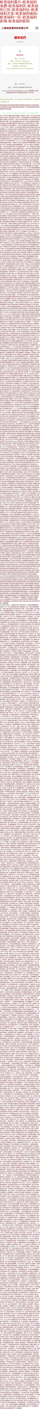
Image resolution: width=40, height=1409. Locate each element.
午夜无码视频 (4, 971)
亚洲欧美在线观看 (18, 233)
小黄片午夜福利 (24, 703)
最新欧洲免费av (29, 1308)
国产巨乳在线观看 (11, 194)
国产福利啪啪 (32, 244)
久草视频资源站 (20, 200)
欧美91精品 (7, 776)
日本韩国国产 (4, 1371)
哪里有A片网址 (16, 412)
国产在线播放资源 (25, 886)
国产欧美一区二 (23, 666)
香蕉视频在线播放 (30, 803)
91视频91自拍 (4, 1050)
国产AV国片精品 (18, 978)
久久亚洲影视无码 (18, 1117)
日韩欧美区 (6, 1338)
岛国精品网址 (12, 768)
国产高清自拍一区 (8, 445)
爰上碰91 (14, 530)
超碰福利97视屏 (11, 497)
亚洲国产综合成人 (29, 1327)
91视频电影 (14, 173)
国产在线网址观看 (14, 368)
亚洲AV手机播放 (20, 1381)
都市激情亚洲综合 (31, 645)
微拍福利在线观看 (14, 115)
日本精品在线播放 (17, 472)
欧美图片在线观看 (5, 730)
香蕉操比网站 (34, 1109)
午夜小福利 (30, 1302)
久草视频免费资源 (8, 610)
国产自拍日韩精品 (5, 1146)
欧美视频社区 (4, 909)
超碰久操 (32, 1313)
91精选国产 (14, 335)
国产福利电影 (18, 293)
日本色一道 (30, 1261)
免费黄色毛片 (24, 150)
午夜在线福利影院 (17, 1077)
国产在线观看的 (27, 539)
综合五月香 (29, 200)
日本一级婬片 (10, 127)
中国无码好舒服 (30, 1117)
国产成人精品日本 (9, 420)
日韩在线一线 (11, 1252)
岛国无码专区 (29, 872)
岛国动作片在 (19, 358)
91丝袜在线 (5, 452)
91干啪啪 (29, 543)
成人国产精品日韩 (7, 741)
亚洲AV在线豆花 (28, 485)
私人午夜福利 (25, 759)
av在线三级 (34, 647)
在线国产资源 (10, 664)
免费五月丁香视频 (32, 375)
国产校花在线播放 (10, 1261)
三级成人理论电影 (10, 843)
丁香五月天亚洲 (20, 474)
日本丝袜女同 (29, 865)
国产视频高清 (15, 198)
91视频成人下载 (29, 352)
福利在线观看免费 (29, 1290)
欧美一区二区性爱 (32, 1096)
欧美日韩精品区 (16, 659)
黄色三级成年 (31, 335)
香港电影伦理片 (30, 291)
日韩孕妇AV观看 (10, 1138)
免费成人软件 (6, 341)
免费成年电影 (35, 724)
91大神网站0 (20, 612)
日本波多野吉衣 (9, 356)
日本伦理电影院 (27, 847)
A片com (6, 506)
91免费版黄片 (26, 855)
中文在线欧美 (32, 1231)
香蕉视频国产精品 (32, 412)
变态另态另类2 (30, 449)
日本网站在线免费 (8, 225)
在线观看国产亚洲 (8, 1254)
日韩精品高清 (33, 354)
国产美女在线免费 (28, 443)
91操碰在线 (15, 135)
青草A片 (7, 1181)
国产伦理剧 (30, 414)
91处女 (12, 273)
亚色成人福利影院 (24, 755)
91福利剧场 (25, 235)
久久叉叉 (31, 397)
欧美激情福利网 (5, 535)
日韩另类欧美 (29, 888)
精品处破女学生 (29, 1173)
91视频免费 (7, 1385)
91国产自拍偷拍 (15, 137)
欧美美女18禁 (29, 1129)
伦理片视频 (30, 998)
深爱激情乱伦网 (21, 1396)
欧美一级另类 (11, 1377)
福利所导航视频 (15, 381)
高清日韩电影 (29, 495)
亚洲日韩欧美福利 (30, 1312)
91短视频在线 (18, 539)
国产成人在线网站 (9, 200)
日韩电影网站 (13, 635)
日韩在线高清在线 (30, 843)
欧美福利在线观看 (13, 803)
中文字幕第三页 (24, 239)
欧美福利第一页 (30, 1073)
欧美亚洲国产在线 (20, 936)
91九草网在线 (35, 639)
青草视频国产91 (30, 1001)
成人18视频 (26, 476)
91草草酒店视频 (15, 167)
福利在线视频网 (21, 770)
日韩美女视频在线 (5, 1400)
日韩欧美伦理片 (21, 859)
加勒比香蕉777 (5, 641)
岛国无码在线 (23, 635)
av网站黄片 (3, 813)
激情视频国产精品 (30, 185)
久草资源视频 (12, 1200)
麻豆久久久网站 (9, 1105)
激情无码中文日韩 (26, 869)
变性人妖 (23, 123)
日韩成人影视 (24, 191)
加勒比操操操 (12, 1275)
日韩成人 (15, 926)
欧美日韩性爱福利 (7, 397)
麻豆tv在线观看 (21, 252)
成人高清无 (11, 1190)
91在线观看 (25, 541)
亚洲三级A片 (6, 716)
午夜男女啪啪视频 (26, 1042)
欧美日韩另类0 (21, 223)
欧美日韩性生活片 (21, 414)
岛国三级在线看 (7, 608)
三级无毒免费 (31, 451)
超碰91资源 (35, 312)
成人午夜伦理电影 (23, 1350)
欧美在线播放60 (5, 620)
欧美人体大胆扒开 (6, 849)
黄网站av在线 (34, 541)
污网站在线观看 (27, 1019)
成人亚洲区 (3, 283)
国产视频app (12, 946)
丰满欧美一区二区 (29, 766)
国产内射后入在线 (23, 479)
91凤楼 (30, 842)
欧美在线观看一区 (30, 1394)
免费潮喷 (17, 225)
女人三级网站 (31, 1396)
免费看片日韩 (30, 535)
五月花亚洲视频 (20, 1005)
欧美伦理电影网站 (23, 214)
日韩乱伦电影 (28, 903)
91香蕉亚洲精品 (8, 354)
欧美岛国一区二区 (23, 374)
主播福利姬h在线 (23, 300)
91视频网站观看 (32, 1119)
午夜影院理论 (21, 768)
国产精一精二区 (33, 300)
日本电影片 (34, 738)
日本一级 (27, 424)
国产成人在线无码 (21, 491)
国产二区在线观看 (22, 117)
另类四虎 (21, 173)
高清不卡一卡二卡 (20, 743)
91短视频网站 (4, 474)
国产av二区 (33, 626)
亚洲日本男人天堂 (8, 1352)
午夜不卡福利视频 (15, 990)
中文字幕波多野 (13, 911)
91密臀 (6, 953)
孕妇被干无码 (11, 1169)
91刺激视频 (23, 524)
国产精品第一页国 (14, 339)
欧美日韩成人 (23, 969)
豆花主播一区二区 (32, 1233)
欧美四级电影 (28, 1225)
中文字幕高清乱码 (16, 836)
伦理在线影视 (20, 395)
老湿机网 (36, 1209)
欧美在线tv (9, 443)
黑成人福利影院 (24, 988)
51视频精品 (22, 1217)
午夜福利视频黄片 (12, 666)
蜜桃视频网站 (8, 362)
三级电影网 (31, 921)
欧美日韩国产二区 (21, 793)
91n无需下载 (33, 749)
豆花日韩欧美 (31, 743)
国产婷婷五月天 (6, 391)
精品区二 (12, 1055)
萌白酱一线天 (4, 439)
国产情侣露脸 (28, 684)
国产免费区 (9, 1059)
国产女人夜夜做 (22, 410)
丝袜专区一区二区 (15, 628)
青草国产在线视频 (15, 154)
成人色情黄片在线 (18, 283)
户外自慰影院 (8, 140)
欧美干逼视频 (21, 980)
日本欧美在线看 (18, 460)
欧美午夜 (6, 1086)
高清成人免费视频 (10, 845)
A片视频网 (32, 345)
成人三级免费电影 (33, 1007)
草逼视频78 (7, 298)
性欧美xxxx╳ (20, 961)
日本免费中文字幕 (10, 1242)
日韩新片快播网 (12, 811)
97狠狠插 (32, 435)
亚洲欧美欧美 (15, 695)
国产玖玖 (33, 510)
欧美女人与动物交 (12, 139)
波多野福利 (21, 1163)
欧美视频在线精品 (26, 992)
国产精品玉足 (24, 622)
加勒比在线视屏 (17, 443)
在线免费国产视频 (16, 1115)
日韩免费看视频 (29, 1179)
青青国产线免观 (20, 1192)
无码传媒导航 (16, 391)
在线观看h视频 (10, 123)
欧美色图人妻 (4, 150)
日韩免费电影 (21, 256)
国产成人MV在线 (20, 882)
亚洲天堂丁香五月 (26, 337)
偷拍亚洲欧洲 (19, 959)
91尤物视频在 (13, 670)
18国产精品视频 (18, 801)
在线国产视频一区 (9, 736)
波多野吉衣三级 (28, 358)
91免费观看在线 (9, 1034)
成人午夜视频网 (5, 1026)
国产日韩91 (17, 166)
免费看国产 (7, 834)
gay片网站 (34, 713)
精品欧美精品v (20, 481)
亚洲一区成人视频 (8, 293)
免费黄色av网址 (33, 441)
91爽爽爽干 (23, 938)
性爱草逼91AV (4, 374)
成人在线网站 (4, 1306)
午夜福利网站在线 (23, 1223)
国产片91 (34, 279)
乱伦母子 (23, 757)
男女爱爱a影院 (18, 1188)
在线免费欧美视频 (14, 150)
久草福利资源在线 (21, 1154)
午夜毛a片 (29, 741)
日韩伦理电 (3, 1238)
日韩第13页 (20, 1308)
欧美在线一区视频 (13, 1038)
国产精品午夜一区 (28, 164)
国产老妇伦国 (21, 1358)
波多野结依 (27, 1331)
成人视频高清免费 (9, 395)
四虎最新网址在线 (34, 1277)
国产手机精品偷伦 (34, 1181)
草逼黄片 (10, 1188)
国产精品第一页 (10, 1154)
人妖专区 (24, 672)
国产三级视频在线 (7, 531)
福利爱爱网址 (30, 362)
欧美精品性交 (33, 191)
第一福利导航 (21, 1119)
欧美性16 (10, 283)
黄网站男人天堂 (19, 1057)
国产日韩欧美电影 (25, 204)
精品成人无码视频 (7, 483)
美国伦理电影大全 (27, 1209)
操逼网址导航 (17, 857)
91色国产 (10, 801)
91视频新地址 (4, 514)
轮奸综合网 (15, 815)
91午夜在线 (22, 520)
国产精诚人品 (24, 637)
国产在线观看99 (17, 680)
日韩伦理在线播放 (31, 1175)
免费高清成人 (29, 894)
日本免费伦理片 (9, 973)
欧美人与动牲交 (25, 867)
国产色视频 (23, 422)
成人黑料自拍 (18, 385)
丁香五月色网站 (22, 125)
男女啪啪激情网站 (13, 624)
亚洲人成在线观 (7, 809)
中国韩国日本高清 (8, 183)
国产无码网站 (23, 451)
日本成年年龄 (25, 1392)
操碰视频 (8, 244)
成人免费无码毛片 (17, 834)
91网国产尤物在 (5, 553)
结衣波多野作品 (25, 714)
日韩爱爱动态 (29, 1057)
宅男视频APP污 (21, 784)
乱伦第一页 (27, 327)
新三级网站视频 (31, 697)
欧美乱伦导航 (29, 653)
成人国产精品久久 (23, 1044)
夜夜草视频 (20, 1021)
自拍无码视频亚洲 (21, 620)
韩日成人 (27, 445)
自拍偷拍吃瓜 (30, 745)
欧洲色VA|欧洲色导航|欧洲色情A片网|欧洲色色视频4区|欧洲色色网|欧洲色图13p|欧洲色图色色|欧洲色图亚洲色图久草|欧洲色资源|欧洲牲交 (20, 581)
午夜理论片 (12, 522)
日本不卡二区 (10, 166)
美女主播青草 (16, 243)
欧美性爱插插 (21, 187)
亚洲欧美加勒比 (5, 659)
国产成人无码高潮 (5, 1182)
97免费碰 (34, 747)
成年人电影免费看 (13, 1196)
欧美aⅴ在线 (21, 1298)
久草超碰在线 (21, 1402)
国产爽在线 (12, 1150)
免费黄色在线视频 (31, 489)
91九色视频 (3, 175)
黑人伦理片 (35, 1236)
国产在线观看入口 (32, 942)
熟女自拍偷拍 (26, 348)
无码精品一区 (11, 851)
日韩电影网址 (25, 976)
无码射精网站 (31, 246)
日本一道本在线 (24, 974)
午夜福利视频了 (6, 1063)
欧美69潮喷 (12, 185)
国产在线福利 (35, 516)
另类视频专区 (23, 630)
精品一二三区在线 (24, 1244)
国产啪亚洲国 (19, 433)
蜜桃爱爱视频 (31, 142)
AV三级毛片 (10, 1013)
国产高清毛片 (20, 897)
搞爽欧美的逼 (13, 1371)
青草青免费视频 (23, 1313)
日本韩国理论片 (7, 1042)
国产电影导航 (11, 1129)
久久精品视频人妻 (15, 1321)
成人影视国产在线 (28, 277)
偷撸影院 (36, 1207)
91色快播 (22, 241)
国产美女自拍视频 (12, 674)
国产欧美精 (20, 951)
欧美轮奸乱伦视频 (15, 1159)
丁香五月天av (6, 503)
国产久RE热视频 (5, 976)
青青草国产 (10, 372)
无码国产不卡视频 (30, 1252)
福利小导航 (32, 790)
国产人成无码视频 (30, 160)
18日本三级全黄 (15, 503)
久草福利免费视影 (15, 556)
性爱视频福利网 (31, 797)
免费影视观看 (33, 235)
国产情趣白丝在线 (27, 934)
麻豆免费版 (22, 1306)
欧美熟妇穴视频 (8, 399)
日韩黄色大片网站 (33, 791)
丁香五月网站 (32, 383)
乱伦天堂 (23, 503)
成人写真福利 (30, 308)
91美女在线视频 (15, 208)
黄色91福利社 (6, 533)
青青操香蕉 (15, 867)
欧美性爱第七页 (7, 684)
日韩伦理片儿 (29, 1065)
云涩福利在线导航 (22, 271)
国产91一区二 (6, 870)
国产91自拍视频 (25, 1113)
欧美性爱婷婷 (31, 1105)
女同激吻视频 (35, 237)
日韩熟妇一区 (23, 701)
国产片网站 (12, 1317)
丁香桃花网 (35, 886)
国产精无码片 (32, 824)
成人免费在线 (24, 310)
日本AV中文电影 (29, 947)
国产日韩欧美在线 (16, 1294)
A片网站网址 (24, 470)
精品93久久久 (32, 325)
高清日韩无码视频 (28, 298)
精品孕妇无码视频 (32, 323)
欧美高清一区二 (10, 1073)
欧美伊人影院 (20, 264)
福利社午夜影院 (10, 1107)
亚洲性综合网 (20, 1157)
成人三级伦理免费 (19, 131)
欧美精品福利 (32, 1275)
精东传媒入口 (6, 171)
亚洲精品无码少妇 (33, 1053)
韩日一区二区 (24, 167)
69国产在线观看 (10, 1250)
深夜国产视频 (15, 524)
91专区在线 (23, 318)
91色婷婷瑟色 (33, 268)
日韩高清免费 (29, 1005)
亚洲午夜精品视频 (10, 393)
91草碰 (36, 252)
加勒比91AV (18, 541)
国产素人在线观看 (30, 676)
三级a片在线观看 (18, 1219)
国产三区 (27, 738)
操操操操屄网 (10, 1408)
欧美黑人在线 (16, 1354)
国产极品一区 (30, 892)
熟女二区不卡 (9, 1381)
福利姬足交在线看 (22, 370)
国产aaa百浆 (33, 822)
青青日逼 (29, 830)
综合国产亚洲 (35, 1148)
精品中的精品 (34, 206)
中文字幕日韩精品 (26, 732)
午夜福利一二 (8, 1001)
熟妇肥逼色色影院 (16, 639)
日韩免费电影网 (9, 786)
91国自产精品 (21, 957)
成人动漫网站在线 (21, 986)
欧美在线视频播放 (22, 458)
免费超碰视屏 (13, 940)
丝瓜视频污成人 (14, 510)
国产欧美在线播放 (8, 998)
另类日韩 (9, 1219)
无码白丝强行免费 (20, 462)
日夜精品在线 (13, 928)
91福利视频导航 (28, 219)
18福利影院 (21, 212)
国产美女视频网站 (18, 352)
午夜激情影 (29, 967)
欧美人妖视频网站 (24, 427)
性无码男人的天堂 (31, 693)
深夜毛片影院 (29, 1258)
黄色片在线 (13, 1086)
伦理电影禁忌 (23, 1271)
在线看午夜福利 (33, 620)
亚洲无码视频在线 (24, 343)
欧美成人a (10, 1175)
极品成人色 (10, 385)
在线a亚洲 (18, 786)
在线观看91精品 (29, 547)
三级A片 (25, 472)
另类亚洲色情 (11, 192)
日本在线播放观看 (13, 1206)
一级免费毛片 (11, 1121)
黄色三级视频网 (31, 1102)
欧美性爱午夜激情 (33, 668)
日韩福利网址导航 (26, 429)
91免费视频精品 (18, 531)
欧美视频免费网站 (27, 1354)
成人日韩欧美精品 (15, 705)
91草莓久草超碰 (29, 1107)
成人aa (13, 620)
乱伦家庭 (26, 162)
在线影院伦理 (29, 1200)
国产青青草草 (25, 659)
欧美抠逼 (33, 1196)
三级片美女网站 (34, 657)
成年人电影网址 (34, 1025)
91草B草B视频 (30, 192)
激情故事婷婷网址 (12, 988)
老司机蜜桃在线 (30, 212)
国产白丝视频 (32, 917)
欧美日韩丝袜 (14, 701)
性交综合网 (28, 614)
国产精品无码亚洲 (33, 368)
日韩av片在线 (26, 1159)
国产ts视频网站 (8, 352)
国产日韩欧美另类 (12, 853)
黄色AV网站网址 (9, 672)
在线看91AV (18, 610)
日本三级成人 (19, 1227)
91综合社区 (8, 676)
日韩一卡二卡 (15, 795)
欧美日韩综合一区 (18, 905)
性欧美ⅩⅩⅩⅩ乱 (13, 152)
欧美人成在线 (13, 974)
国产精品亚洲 (23, 335)
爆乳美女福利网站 (9, 965)
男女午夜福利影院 (18, 483)
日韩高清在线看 (27, 718)
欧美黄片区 (25, 786)
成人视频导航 (12, 1023)
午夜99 (20, 437)
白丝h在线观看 (34, 974)
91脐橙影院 (15, 730)
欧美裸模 (10, 158)
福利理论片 (35, 726)
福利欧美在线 (4, 464)
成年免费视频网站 (31, 275)
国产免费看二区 (13, 377)
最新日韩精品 (18, 219)
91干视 (7, 886)
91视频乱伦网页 (9, 999)
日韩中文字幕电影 (10, 1044)
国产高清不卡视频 (25, 243)
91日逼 (11, 514)
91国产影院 (12, 1358)
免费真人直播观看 (12, 1244)
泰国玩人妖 (34, 984)
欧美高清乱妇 (13, 755)
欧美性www (3, 793)
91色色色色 (29, 882)
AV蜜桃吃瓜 (9, 460)
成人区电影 (25, 1202)
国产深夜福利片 (21, 1169)
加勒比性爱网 (6, 154)
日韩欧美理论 (33, 1292)
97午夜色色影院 (30, 1157)
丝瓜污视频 (5, 701)
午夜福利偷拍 (29, 1055)
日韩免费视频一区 (20, 892)
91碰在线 (4, 158)
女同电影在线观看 (34, 551)
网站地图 (8, 109)
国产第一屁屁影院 (12, 1300)
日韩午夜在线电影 (20, 1398)
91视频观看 (23, 662)
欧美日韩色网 (8, 1333)
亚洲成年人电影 (5, 1308)
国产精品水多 (13, 501)
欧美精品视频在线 (19, 1175)
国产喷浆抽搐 (25, 426)
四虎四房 (20, 485)
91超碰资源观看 (5, 632)
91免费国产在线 (14, 949)
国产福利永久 (31, 123)
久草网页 (37, 356)
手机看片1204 (14, 241)
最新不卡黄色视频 (24, 909)
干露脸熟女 (31, 528)
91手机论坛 (34, 512)
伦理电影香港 (11, 345)
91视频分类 (35, 924)
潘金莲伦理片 (8, 1078)
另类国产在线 (17, 348)
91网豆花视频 (17, 235)
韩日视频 (34, 327)
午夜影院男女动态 (13, 1344)
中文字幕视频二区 (15, 971)
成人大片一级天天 (29, 456)
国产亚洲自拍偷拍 (14, 1046)
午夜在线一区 (35, 870)
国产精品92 (3, 1204)
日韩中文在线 (26, 206)
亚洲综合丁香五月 (13, 1061)
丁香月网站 (22, 1283)
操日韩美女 (12, 1140)
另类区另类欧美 (24, 339)
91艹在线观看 (33, 1406)
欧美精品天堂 (20, 1055)
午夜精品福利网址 (12, 720)
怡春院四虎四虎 (13, 1217)
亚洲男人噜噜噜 (16, 1167)
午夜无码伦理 (4, 1055)
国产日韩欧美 (23, 1319)
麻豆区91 (30, 880)
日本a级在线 (24, 528)
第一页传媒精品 (24, 1273)
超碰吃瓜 (18, 306)
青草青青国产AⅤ (25, 695)
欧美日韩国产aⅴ (18, 895)
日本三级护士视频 (21, 1125)
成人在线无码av (16, 934)
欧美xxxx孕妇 (9, 832)
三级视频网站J (28, 501)
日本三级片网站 (29, 895)
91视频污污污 (32, 458)
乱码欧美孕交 (34, 289)
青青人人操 (12, 951)
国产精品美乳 (13, 246)
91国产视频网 (35, 372)
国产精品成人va (30, 1032)
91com (2, 412)
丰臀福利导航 (24, 1025)
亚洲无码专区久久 (34, 701)
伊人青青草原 (28, 807)
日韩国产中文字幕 (9, 770)
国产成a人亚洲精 (18, 865)
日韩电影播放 (27, 651)
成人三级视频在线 (29, 395)
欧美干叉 (36, 1229)
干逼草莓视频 (20, 1252)
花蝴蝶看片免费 (30, 137)
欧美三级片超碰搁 (27, 1132)
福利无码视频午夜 (28, 1009)
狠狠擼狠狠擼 (8, 543)
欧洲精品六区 (35, 1088)
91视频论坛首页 (12, 618)
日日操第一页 (9, 235)
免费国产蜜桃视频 (11, 1265)
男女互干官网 (12, 1080)
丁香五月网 (33, 296)
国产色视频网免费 (33, 1369)
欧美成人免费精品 (15, 1136)
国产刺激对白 (20, 547)
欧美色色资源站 (27, 857)
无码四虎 (28, 237)
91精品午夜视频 (16, 1132)
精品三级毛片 (21, 618)
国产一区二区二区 (18, 140)
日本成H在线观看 (12, 1292)
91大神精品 (33, 175)
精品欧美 (7, 528)
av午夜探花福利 (18, 397)
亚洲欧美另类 (12, 1032)
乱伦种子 (6, 117)
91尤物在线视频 (18, 807)
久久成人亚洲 (21, 418)
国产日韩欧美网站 (28, 385)
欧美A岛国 (19, 1331)
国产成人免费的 (14, 1123)
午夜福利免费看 (19, 1059)
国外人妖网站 (23, 817)
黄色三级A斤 (24, 1204)
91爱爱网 (14, 1015)
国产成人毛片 (6, 1373)
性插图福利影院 (11, 668)
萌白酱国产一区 (18, 158)
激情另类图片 (8, 233)
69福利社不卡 (12, 874)
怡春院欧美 (12, 872)
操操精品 (24, 842)
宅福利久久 (28, 928)
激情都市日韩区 (17, 1009)
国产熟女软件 (31, 946)
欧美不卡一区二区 (9, 616)
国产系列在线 (12, 822)
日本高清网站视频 (13, 687)
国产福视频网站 (18, 1333)
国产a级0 (18, 123)
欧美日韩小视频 (10, 491)
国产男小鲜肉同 (17, 202)
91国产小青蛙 (17, 250)
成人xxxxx (13, 441)
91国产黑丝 (34, 755)
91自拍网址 (7, 780)
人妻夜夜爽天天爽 (9, 915)
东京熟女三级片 (25, 1196)
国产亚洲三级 (17, 809)
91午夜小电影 (12, 1028)
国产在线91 (15, 287)
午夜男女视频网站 (18, 653)
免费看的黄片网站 (26, 1234)
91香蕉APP (23, 115)
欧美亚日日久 (11, 863)
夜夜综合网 (19, 1290)
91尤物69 (23, 314)
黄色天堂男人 (8, 206)
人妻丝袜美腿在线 (6, 1065)
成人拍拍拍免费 (33, 254)
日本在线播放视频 (17, 766)
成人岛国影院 (15, 404)
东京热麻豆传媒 (21, 1190)
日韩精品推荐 (4, 406)
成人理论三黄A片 (16, 1323)
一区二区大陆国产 (20, 820)
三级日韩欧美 (8, 383)
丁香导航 (37, 882)
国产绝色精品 (22, 323)
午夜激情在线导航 (12, 630)
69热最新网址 (10, 462)
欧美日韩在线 (19, 1260)
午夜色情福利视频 (17, 780)
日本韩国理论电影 (21, 1134)
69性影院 (19, 179)
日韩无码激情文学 (17, 1161)
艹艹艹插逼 (33, 322)
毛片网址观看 (15, 938)
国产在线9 (3, 227)
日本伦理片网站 (10, 855)
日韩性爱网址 (25, 364)
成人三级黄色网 (21, 686)
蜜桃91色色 (25, 345)
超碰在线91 (7, 1313)
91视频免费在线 (13, 520)
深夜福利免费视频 (20, 832)
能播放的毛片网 (22, 1142)
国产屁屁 (10, 164)
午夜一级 (6, 1159)
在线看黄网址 (25, 870)
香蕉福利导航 (33, 622)
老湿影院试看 (15, 657)
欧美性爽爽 (20, 843)
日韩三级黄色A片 (29, 262)
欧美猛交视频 (8, 196)
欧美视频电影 (17, 545)
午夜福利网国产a (9, 1213)
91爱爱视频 (5, 221)
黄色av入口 (5, 705)
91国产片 (8, 1360)
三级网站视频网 (18, 487)
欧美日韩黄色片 (20, 449)
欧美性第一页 (21, 922)
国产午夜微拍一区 (29, 978)
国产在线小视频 (32, 410)
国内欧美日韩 (4, 872)
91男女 (9, 202)
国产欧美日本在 (16, 1365)
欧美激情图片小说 (33, 630)
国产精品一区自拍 (14, 406)
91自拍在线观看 (16, 148)
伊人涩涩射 (34, 302)
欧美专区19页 (4, 1113)
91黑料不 (30, 491)
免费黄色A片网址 (8, 160)
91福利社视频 (36, 320)
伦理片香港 (31, 506)
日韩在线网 (27, 320)
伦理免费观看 (19, 1213)
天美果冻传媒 (12, 325)
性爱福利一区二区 (10, 1096)
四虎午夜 (9, 782)
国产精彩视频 (25, 189)
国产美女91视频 (22, 530)
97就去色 (3, 753)
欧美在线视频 (7, 296)
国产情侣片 (31, 530)
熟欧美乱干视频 (30, 1263)
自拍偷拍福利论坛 (8, 743)
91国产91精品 (26, 736)
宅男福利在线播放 (20, 1254)
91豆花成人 (7, 412)
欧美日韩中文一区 (20, 998)
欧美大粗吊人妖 (30, 474)
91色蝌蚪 (17, 1109)
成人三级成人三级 (29, 233)
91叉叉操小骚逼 (18, 476)
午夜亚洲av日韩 (5, 1271)
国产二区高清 (19, 447)
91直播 (8, 273)
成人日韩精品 (27, 487)
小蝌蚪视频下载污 (5, 1231)
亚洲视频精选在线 (32, 757)
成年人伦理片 (21, 495)
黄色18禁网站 (14, 343)
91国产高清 (11, 1396)
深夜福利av (7, 1148)
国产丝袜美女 (17, 189)
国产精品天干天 (18, 164)
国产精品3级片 (27, 133)
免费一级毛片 (29, 1286)
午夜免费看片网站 (25, 876)
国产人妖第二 (18, 268)
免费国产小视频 (26, 899)
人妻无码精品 (7, 148)
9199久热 (23, 1038)
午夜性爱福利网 (31, 1367)
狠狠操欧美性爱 (13, 323)
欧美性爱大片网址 (5, 1354)
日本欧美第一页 (18, 454)
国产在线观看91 (7, 689)
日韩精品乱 (14, 1271)
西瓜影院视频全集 (14, 516)
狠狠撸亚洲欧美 (6, 135)
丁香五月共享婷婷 (6, 1100)
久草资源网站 (19, 1352)
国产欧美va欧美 (24, 1111)
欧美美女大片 (28, 682)
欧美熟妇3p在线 (15, 1113)
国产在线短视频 (31, 503)
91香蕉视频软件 (25, 1123)
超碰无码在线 (7, 431)
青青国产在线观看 (20, 664)
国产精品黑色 (31, 664)
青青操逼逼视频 (13, 1103)
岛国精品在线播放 (8, 551)
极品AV (27, 1017)
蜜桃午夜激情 (30, 314)
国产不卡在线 (36, 173)
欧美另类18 (10, 1310)
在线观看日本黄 (35, 364)
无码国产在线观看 (12, 890)
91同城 (11, 1005)
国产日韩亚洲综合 (33, 472)
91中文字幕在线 (26, 229)
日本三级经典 (4, 1358)
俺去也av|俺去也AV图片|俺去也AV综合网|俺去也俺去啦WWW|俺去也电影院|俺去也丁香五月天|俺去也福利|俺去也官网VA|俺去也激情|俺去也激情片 (19, 578)
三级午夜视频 (6, 1161)
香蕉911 (22, 137)
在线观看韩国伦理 (28, 994)
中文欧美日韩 (35, 1165)
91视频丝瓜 (31, 799)
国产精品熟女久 (35, 867)
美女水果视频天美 (10, 957)
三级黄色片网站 (23, 377)
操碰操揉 (6, 549)
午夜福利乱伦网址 (32, 1342)
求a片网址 (13, 252)
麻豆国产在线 (6, 774)
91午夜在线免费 (25, 333)
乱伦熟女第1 (7, 1003)
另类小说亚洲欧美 (7, 1102)
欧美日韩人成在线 (25, 772)
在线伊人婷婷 (15, 1053)
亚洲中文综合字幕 (19, 1233)
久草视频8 (17, 322)
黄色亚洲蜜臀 (33, 1026)
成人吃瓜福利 (34, 225)
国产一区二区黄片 (5, 370)
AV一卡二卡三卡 (20, 693)
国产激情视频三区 (28, 431)
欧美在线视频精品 (9, 897)
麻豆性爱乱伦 (4, 944)
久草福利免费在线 (8, 820)
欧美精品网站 (19, 1310)
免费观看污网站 (6, 426)
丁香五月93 (19, 1315)
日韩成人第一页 (15, 204)
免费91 (14, 231)
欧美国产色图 (21, 861)
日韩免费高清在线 (29, 1094)
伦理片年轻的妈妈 (16, 1383)
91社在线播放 (15, 1144)
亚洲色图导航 (33, 1387)
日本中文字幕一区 (32, 524)
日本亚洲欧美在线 (13, 607)
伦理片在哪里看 (16, 379)
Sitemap (31, 92)
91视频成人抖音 (10, 1329)
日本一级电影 (30, 356)
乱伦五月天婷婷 (13, 439)
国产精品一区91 (13, 489)
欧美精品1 (18, 826)
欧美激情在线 (12, 1298)
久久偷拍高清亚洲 (14, 333)
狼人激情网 (24, 506)
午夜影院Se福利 (20, 1296)
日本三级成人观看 (21, 393)
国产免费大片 (28, 522)
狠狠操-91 (33, 350)
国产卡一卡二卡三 (16, 1026)
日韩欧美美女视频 (15, 400)
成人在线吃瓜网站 (5, 404)
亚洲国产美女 (34, 1155)
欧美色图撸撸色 (32, 1377)
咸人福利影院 (28, 1315)
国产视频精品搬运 (8, 797)
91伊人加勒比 (17, 354)
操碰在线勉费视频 (18, 1001)
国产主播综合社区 (9, 686)
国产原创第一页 (31, 859)
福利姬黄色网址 (10, 264)
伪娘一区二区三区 (34, 556)
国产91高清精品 (18, 146)
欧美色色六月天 (23, 152)
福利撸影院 (28, 241)
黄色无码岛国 (9, 992)
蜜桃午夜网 (24, 379)
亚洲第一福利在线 (8, 959)
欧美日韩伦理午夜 (21, 526)
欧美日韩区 (16, 1042)
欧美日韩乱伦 (31, 1169)
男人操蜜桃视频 (22, 246)
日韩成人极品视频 (21, 464)
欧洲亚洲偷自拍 (24, 674)
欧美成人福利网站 (21, 1051)
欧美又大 (22, 237)
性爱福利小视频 (22, 919)
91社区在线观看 (32, 1404)
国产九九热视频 (27, 809)
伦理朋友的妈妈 (10, 364)
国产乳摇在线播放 (24, 632)
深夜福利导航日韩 (9, 1215)
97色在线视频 (25, 1148)
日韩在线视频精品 (32, 605)
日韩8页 (24, 1003)
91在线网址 (25, 1321)
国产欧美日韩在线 (9, 320)
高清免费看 (14, 1163)
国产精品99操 (6, 1207)
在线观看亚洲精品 (29, 283)
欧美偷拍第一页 (26, 1236)
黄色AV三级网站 (25, 1325)
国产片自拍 (7, 287)
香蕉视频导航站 (11, 749)
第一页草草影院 (19, 445)
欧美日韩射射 (32, 1067)
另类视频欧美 (34, 406)
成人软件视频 (7, 318)
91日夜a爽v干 (29, 643)
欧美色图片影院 (23, 1292)
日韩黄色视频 (15, 1063)
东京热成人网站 (32, 936)
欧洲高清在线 (25, 678)
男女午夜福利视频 (20, 1048)
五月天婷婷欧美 (16, 244)
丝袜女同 (18, 364)
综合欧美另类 (24, 840)
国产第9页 (30, 381)
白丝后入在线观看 (15, 899)
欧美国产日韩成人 (33, 1304)
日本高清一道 (32, 634)
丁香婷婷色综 (11, 1356)
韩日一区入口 (11, 947)
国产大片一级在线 (13, 1088)
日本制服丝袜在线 (5, 876)
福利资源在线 (26, 179)
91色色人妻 (36, 270)
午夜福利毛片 (29, 905)
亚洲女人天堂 (20, 1073)
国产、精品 (16, 726)
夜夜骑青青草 (36, 148)
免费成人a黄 (31, 1254)
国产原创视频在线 (5, 198)
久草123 (37, 462)
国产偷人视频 (11, 699)
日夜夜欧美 (16, 279)
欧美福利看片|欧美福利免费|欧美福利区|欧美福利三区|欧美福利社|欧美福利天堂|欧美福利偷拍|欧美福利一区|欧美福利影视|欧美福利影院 (20, 107)
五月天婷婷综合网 (9, 1315)
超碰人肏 (25, 826)
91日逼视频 (26, 437)
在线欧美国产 (17, 709)
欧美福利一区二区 (29, 801)
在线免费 (10, 1184)
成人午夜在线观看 (28, 121)
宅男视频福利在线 (8, 1342)
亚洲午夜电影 (5, 847)
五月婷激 (18, 1034)
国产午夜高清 (33, 391)
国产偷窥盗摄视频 (29, 140)
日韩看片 (9, 888)
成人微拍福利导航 (14, 549)
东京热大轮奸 (34, 1028)
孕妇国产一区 (20, 614)
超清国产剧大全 (16, 229)
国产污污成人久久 (33, 907)
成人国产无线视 (10, 414)
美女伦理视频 (33, 117)
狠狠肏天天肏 (35, 949)
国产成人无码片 (13, 747)
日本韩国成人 (32, 890)
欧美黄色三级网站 (24, 1371)
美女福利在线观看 (15, 506)
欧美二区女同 (4, 489)
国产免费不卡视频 (16, 901)
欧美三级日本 (34, 402)
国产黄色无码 (16, 870)
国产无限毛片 (10, 1157)
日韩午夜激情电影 (30, 1059)
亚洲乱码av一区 (5, 1115)
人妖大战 (17, 1288)
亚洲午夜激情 (31, 722)
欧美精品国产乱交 (31, 1381)
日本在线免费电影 (21, 1348)
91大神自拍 (9, 129)
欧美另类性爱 (23, 753)
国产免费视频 (23, 1300)
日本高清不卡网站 (13, 1098)
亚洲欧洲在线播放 (15, 847)
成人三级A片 (35, 909)
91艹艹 (8, 212)
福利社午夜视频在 (21, 921)
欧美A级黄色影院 (26, 400)
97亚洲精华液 (11, 133)
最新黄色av (27, 499)
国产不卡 (35, 776)
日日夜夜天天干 (18, 684)
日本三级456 (28, 1260)
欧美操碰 (28, 481)
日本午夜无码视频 (13, 1204)
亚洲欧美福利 (6, 732)
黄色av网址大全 (33, 198)
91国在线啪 (28, 699)
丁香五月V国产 (17, 399)
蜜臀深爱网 (12, 861)
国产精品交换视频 (9, 614)
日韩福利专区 (35, 487)
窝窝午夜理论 (34, 427)
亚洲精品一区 (13, 1346)
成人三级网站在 (13, 300)
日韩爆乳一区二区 (29, 1161)
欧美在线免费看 (8, 279)
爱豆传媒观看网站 (14, 177)
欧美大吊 (29, 1256)
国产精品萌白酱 (11, 468)
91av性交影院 (20, 1194)
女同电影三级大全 (13, 647)
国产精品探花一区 (31, 366)
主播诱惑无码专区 (7, 545)
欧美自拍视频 (23, 1171)
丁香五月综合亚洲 (29, 1188)
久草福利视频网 (26, 166)
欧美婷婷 (24, 944)
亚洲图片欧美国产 (8, 734)
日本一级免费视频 (14, 1335)
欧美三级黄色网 (5, 657)
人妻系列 (37, 227)
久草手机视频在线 (21, 1356)
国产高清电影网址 (23, 331)
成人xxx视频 (19, 903)
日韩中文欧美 (32, 1051)
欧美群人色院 (28, 1337)
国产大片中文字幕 (25, 279)
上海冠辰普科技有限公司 (14, 27)
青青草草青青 (25, 641)
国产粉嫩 (35, 447)
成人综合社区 (9, 1258)
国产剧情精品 (10, 131)
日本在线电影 (20, 643)
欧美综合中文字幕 (26, 1046)
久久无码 (11, 512)
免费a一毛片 (16, 295)
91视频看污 (10, 1192)
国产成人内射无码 (28, 129)
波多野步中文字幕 (15, 429)
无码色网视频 (35, 678)
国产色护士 (22, 967)
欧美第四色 (21, 1086)
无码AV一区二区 (16, 1246)
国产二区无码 (33, 514)
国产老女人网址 (31, 1140)
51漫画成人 (10, 302)
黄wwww (14, 1313)
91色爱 (26, 441)
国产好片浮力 (34, 258)
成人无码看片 (34, 343)
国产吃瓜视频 (17, 1019)
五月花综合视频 (21, 1036)
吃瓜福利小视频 (6, 231)
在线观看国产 (16, 818)
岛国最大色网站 (6, 493)
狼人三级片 (22, 553)
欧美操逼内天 (18, 1084)
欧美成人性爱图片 (33, 1271)
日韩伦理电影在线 (5, 1392)
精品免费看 (19, 260)
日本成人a (4, 703)
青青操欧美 (28, 1219)
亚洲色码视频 (32, 1134)
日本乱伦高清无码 (5, 524)
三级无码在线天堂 (11, 418)
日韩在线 (34, 183)
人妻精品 (18, 1202)
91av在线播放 (13, 312)
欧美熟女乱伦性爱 (8, 765)
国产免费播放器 (33, 1171)
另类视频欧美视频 (17, 1011)
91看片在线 (14, 1181)
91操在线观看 (8, 456)
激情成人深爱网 (17, 651)
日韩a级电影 (11, 447)
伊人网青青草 (19, 273)
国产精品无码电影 (23, 139)
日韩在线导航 (4, 903)
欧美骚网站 (12, 474)
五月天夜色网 (20, 1050)
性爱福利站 (31, 1300)
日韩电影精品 (23, 751)
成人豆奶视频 (13, 967)
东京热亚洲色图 (26, 555)
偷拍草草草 (26, 435)
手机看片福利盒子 (13, 1379)
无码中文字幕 (29, 1250)
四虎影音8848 (31, 884)
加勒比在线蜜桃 (17, 994)
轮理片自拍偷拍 (5, 400)
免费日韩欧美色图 (21, 838)
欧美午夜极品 (4, 152)
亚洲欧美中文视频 (15, 555)
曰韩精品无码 (11, 1362)
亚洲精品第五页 (35, 333)
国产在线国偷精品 (33, 969)
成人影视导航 (11, 1277)
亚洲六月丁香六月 (31, 1317)
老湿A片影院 (6, 387)
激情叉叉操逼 (16, 732)
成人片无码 (12, 464)
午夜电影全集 (22, 227)
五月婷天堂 (22, 880)
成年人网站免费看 (20, 797)
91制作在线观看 (21, 1362)
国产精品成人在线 (10, 260)
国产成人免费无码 (17, 298)
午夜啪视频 (16, 514)
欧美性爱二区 (6, 1248)
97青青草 (11, 1296)
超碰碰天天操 (6, 167)
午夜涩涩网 (29, 922)
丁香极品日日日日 (32, 1362)
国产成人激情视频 (31, 1194)
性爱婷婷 (24, 316)
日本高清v (13, 526)
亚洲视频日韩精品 (21, 616)
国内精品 (33, 1221)
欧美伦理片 (20, 1015)
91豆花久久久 (19, 765)
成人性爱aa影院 (12, 187)
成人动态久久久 (32, 1069)
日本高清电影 (21, 1080)
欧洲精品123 (36, 1061)
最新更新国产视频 (13, 1155)
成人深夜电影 (19, 156)
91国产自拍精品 (26, 1288)
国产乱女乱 (6, 441)
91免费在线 (19, 1107)
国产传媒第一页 (22, 1067)
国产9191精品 (20, 915)
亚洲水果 (2, 1157)
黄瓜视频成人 (17, 316)
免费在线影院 (8, 454)
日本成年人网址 (9, 1048)
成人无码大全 (29, 734)
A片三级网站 (10, 322)
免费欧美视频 (13, 374)
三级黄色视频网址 (12, 437)
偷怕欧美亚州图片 (31, 131)
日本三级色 (15, 876)
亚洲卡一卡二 (13, 408)
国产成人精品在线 (17, 1400)
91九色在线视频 (29, 416)
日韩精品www (31, 861)
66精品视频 (22, 366)
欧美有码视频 (19, 707)
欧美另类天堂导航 (27, 628)
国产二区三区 (31, 115)
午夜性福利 (23, 815)
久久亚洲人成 (28, 266)
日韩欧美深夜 (26, 1365)
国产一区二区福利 (28, 146)
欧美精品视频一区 (5, 558)
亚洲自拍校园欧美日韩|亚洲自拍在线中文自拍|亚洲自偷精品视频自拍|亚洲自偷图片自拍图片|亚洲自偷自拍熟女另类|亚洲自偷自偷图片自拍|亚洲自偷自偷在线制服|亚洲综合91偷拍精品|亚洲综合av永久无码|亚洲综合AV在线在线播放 (20, 566)
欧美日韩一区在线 (25, 687)
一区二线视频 (14, 751)
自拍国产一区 (16, 1003)
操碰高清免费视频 (12, 227)
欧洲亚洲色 (33, 940)
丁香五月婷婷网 (28, 1082)
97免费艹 (3, 358)
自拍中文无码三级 (9, 859)
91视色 (31, 271)
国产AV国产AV (26, 691)
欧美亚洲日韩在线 (13, 963)
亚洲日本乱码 (8, 807)
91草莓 (6, 510)
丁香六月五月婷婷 (29, 1152)
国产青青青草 (14, 535)
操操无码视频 (32, 408)
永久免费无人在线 (14, 842)
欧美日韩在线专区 (5, 1375)
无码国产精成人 (33, 1281)
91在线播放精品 (15, 641)
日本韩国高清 (36, 624)
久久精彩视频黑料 (29, 1385)
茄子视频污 (12, 169)
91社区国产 (10, 119)
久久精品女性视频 (30, 711)
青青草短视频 (8, 1019)
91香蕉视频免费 (7, 645)
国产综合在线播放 (25, 1340)
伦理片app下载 (20, 185)
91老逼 (14, 922)
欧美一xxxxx (24, 181)
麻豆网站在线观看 (5, 335)
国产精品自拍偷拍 (15, 387)
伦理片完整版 (28, 285)
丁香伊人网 (10, 1288)
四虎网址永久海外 (25, 739)
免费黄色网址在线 (17, 296)
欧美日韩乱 (17, 372)
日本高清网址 (23, 655)
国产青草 (18, 736)
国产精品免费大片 (32, 649)
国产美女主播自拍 (32, 820)
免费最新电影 (32, 1121)
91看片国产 (11, 1051)
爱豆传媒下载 (19, 504)
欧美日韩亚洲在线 (17, 1179)
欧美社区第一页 (12, 458)
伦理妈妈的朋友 (33, 1130)
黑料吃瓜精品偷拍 (15, 254)
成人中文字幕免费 (28, 452)
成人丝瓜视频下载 (29, 169)
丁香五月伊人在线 (9, 1134)
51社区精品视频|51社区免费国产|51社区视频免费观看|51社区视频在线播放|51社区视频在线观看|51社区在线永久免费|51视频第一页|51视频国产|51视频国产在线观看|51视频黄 (19, 595)
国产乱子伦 (33, 759)
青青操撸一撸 (11, 838)
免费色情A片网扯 (28, 360)
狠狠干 (6, 661)
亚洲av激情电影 (34, 329)
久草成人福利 (27, 901)
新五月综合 (21, 1198)
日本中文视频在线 (31, 418)
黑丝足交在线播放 (29, 1360)
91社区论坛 (33, 331)
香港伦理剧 (31, 1103)
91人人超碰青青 (31, 478)
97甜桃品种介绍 (20, 420)
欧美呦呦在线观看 (20, 1367)
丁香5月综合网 (19, 302)
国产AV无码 (30, 227)
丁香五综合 (20, 1263)
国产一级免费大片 (19, 275)
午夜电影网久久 (8, 189)
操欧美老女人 (7, 347)
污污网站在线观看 (23, 763)
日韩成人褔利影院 (20, 1342)
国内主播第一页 (13, 331)
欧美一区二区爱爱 (30, 851)
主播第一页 (26, 296)
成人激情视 (35, 876)
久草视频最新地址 (32, 1398)
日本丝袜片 (22, 649)
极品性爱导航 (4, 239)
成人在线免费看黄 (22, 408)
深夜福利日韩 (31, 1190)
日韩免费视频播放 (33, 1269)
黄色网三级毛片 (19, 499)
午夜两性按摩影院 (24, 1285)
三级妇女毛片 (11, 894)
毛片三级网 (35, 1389)
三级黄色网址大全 (8, 1094)
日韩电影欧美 (8, 895)
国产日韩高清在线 (17, 1385)
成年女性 (2, 888)
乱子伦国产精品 (5, 1323)
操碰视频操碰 (6, 682)
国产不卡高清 (4, 312)
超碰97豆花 (10, 892)
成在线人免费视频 (34, 826)
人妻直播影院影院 (34, 1063)
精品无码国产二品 (17, 493)
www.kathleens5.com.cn (20, 90)
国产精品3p (33, 439)
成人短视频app (26, 716)
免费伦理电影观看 (29, 1375)
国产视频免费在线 (13, 1325)
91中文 (15, 362)
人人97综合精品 (16, 347)
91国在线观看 (14, 304)
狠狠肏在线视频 (31, 1086)
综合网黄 (31, 377)
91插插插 (28, 420)
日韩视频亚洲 (8, 790)
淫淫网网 (20, 277)
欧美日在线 (6, 1163)
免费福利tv (20, 1032)
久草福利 (21, 162)
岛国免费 (24, 347)
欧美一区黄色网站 (13, 772)
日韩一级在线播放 (21, 799)
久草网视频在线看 (8, 285)
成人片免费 (23, 381)
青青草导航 (29, 1329)
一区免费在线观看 (24, 913)
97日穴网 (17, 310)
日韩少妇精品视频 (19, 1256)
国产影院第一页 (24, 289)
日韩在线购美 (8, 1286)
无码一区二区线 (26, 726)
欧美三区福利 (16, 1186)
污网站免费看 (22, 210)
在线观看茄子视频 (24, 805)
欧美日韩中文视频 (5, 1090)
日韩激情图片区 (22, 1240)
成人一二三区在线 (8, 1260)
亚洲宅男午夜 (33, 637)
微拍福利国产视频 (19, 160)
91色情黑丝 (30, 1402)
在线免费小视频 (6, 360)
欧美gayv (31, 181)
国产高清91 (10, 1398)
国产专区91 (27, 834)
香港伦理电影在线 (23, 171)
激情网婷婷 (33, 493)
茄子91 (32, 1323)
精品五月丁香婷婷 (19, 830)
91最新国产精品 (20, 270)
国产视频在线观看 (21, 965)
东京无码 (18, 672)
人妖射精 (4, 164)
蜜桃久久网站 (13, 661)
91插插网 (34, 849)
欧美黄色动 (3, 662)
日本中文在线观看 (24, 926)
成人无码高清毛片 (23, 329)
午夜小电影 (11, 986)
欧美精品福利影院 (12, 655)
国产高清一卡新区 (31, 221)
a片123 (28, 406)
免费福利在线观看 (29, 1084)
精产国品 (24, 412)
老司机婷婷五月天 (9, 1202)
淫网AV (33, 1127)
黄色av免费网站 (27, 782)
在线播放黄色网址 (12, 805)
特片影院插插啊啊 (10, 1263)
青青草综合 (11, 793)
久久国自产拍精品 (5, 262)
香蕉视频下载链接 (6, 978)
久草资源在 (32, 379)
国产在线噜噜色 (33, 838)
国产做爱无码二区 (20, 973)
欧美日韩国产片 (13, 703)
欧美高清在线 (26, 724)
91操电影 (25, 468)
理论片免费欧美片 (5, 651)
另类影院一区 (23, 1007)
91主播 (13, 982)
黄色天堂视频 (33, 674)
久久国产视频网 (7, 738)
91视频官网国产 (25, 350)
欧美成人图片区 (10, 826)
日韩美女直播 (15, 314)
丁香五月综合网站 (25, 1071)
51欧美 (22, 208)
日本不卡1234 (15, 976)
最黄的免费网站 (33, 1125)
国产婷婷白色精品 (9, 961)
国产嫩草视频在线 (11, 537)
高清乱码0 (14, 262)
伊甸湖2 (5, 1046)
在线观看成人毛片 (18, 1394)
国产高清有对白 (14, 637)
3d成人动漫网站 (16, 1209)
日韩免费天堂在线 (15, 678)
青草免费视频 (32, 938)
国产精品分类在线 (31, 216)
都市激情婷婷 (4, 271)
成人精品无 (36, 468)
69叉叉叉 (20, 537)
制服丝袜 (10, 745)
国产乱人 (4, 306)
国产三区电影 (13, 479)
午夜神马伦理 (14, 518)
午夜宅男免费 (27, 680)
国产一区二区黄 (33, 1142)
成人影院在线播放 (34, 171)
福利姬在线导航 (5, 1209)
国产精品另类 (27, 531)
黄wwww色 (13, 171)
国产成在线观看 (35, 437)
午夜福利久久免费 (12, 996)
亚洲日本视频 (13, 277)
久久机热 (34, 204)
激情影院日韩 (30, 462)
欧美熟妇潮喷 (23, 1103)
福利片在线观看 (18, 129)
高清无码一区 (20, 1312)
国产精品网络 (18, 512)
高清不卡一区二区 (12, 1075)
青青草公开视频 (29, 1227)
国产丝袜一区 (24, 198)
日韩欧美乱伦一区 (6, 726)
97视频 (18, 759)
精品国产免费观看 (34, 310)
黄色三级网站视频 (33, 1356)
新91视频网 (21, 216)
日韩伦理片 (20, 441)
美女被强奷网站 (19, 1258)
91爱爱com (27, 302)
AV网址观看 (19, 1229)
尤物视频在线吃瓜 (18, 676)
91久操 (2, 260)
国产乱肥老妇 (6, 427)
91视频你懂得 (8, 281)
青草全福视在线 (5, 258)
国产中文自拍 (4, 728)
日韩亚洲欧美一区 (22, 1277)
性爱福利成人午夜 (33, 932)
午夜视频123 (17, 383)
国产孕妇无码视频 (25, 516)
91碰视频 (3, 865)
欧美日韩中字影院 (25, 924)
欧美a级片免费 (14, 880)
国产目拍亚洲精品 (14, 1279)
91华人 (29, 223)
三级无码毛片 (12, 1017)
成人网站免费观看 (24, 670)
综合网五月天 (7, 243)
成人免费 (18, 345)
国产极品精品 (17, 782)
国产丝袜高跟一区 (24, 811)
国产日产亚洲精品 (21, 231)
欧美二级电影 (30, 1030)
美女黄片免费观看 (7, 487)
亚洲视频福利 (21, 1242)
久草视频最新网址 (8, 266)
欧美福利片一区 (19, 734)
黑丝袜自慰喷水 (8, 451)
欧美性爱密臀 (27, 433)
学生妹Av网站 (30, 127)
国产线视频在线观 (29, 780)
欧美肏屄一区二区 (5, 435)
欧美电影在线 (7, 379)
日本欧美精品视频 (32, 1283)
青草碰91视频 (24, 1206)
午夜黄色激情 (33, 878)
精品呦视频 (36, 522)
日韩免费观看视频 (33, 965)
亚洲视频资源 (17, 724)
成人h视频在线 (31, 1215)
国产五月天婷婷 (17, 1146)
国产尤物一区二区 (23, 874)
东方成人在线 (10, 275)
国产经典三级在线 (32, 287)
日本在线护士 (10, 291)
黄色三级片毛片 (18, 281)
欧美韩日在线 (27, 709)
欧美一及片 (26, 493)
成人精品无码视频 (33, 150)
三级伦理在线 (13, 917)
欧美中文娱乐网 (29, 1400)
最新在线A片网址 (33, 306)
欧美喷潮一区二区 (10, 1177)
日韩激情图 (34, 1113)
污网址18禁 (13, 533)
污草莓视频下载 (26, 955)
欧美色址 (10, 1109)
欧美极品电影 (6, 204)
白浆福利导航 (24, 1144)
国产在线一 (36, 196)
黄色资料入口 (10, 499)
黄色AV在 (17, 1184)
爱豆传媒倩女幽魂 (5, 229)
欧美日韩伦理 (14, 924)
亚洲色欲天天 (20, 169)
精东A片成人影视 (14, 1389)
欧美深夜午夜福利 (9, 612)
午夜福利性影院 (30, 1050)
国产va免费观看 (9, 268)
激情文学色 (31, 470)
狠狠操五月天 (24, 607)
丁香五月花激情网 (11, 375)
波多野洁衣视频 (13, 210)
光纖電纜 (31, 90)
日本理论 (19, 468)
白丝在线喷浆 (21, 1096)
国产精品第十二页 (17, 1375)
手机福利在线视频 (9, 1130)
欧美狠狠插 (25, 354)
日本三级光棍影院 (24, 175)
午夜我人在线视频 (25, 624)
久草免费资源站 (26, 774)
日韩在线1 (3, 878)
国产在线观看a (29, 951)
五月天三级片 (11, 799)
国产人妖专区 (20, 711)
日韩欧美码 (15, 1090)
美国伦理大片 (13, 117)
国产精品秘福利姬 (10, 1402)
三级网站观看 (32, 911)
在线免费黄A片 (13, 162)
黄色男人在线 (31, 784)
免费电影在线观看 (31, 248)
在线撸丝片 (29, 252)
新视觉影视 (21, 308)
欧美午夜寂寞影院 (12, 308)
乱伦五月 (15, 451)
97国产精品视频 (5, 208)
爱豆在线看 (30, 316)
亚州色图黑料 (11, 878)
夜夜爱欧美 (32, 666)
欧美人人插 (23, 1053)
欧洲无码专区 (5, 869)
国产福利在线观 (22, 1275)
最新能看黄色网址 (8, 1327)
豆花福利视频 (35, 399)
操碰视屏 (32, 189)
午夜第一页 (22, 853)
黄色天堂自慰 (7, 857)
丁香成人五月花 (29, 264)
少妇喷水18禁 (33, 374)
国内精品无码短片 (29, 194)
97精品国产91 (29, 1015)
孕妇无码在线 (27, 512)
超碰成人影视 (34, 239)
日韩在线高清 (6, 1179)
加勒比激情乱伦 (18, 1078)
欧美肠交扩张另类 (25, 295)
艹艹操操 (32, 214)
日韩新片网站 (9, 1233)
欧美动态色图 (25, 971)
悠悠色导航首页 (13, 1007)
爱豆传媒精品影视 (28, 836)
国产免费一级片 (8, 121)
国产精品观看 (34, 1352)
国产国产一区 (18, 183)
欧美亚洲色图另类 (31, 689)
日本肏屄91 (23, 1281)
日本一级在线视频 (24, 258)
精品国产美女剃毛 (28, 156)
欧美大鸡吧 (33, 476)
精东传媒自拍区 (22, 668)
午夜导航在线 (4, 331)
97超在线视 (3, 481)
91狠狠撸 (11, 156)
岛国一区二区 (10, 358)
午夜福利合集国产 (24, 984)
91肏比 (7, 479)
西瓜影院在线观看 (18, 196)
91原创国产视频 (25, 225)
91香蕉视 (8, 144)
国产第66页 (9, 348)
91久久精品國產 (25, 963)
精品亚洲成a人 (34, 1321)
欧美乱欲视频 (11, 306)
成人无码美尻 (32, 793)
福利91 (22, 803)
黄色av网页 (19, 1337)
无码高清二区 (16, 1148)
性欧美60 (3, 1408)
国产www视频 (28, 447)
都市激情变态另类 (7, 389)
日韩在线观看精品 (19, 356)
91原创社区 (3, 345)
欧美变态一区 (27, 119)
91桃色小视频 (17, 543)
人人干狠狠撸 (11, 907)
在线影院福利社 (7, 1394)
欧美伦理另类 (11, 547)
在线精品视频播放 (5, 1077)
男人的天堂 (26, 1323)
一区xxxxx (26, 144)
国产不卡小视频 (9, 337)
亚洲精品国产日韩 (21, 1130)
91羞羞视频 (29, 256)
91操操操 (27, 1352)
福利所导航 (20, 501)
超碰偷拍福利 (23, 917)
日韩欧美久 (34, 1244)
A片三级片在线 (16, 716)
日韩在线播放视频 (18, 456)
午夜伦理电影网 (35, 260)
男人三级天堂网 (18, 738)
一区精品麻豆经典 (30, 208)
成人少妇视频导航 (7, 250)
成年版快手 (5, 485)
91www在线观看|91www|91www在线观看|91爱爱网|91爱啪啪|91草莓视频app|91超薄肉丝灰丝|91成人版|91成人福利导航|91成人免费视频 (20, 601)
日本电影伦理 (24, 391)
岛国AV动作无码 (12, 218)
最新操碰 (28, 1192)
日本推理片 (24, 383)
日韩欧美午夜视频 (22, 845)
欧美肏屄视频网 (29, 1011)
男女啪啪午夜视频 (19, 248)
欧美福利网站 (8, 905)
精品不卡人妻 (32, 1348)
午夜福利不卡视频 (23, 1028)
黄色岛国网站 (16, 181)
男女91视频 (16, 389)
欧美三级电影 (28, 483)
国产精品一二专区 (19, 689)
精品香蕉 (7, 252)
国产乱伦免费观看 (16, 435)
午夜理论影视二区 (24, 747)
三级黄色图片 (14, 466)
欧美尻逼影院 (19, 1094)
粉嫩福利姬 (22, 1404)
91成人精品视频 (22, 142)
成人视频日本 (4, 169)
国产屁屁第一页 (26, 372)
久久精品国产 (13, 909)
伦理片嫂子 (22, 605)
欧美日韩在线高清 (8, 1367)
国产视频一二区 (10, 711)
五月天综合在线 (29, 959)
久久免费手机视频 (19, 127)
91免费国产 (21, 1030)
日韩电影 (12, 1050)
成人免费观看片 (30, 1021)
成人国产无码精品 (9, 643)
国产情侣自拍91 (17, 718)
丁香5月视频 (29, 608)
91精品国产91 (13, 271)
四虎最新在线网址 (8, 697)
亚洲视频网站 (12, 824)
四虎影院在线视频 (29, 707)
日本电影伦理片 (8, 316)
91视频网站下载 (35, 976)
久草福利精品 (34, 1075)
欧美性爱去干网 (33, 815)
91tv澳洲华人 (8, 1117)
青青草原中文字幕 (21, 907)
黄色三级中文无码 (25, 795)
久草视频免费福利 (5, 1009)
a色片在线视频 (34, 1390)
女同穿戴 (12, 903)
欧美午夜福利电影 (8, 936)
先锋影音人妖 (15, 1390)
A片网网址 (31, 1240)
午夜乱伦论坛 (14, 626)
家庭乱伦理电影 (20, 192)
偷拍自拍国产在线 (13, 753)
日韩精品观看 (11, 270)
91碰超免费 (31, 526)
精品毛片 (25, 397)
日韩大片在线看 (19, 266)
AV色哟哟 (17, 337)
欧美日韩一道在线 (9, 1194)
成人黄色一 (3, 1273)
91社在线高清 (31, 231)
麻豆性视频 (20, 1200)
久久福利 (7, 381)
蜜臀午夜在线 (16, 774)
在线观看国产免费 (19, 645)
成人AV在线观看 (15, 528)
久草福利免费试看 (11, 478)
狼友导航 (10, 1256)
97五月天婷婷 (20, 320)
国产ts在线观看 (27, 454)
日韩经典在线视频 (9, 634)
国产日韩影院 (25, 1109)
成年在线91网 (13, 817)
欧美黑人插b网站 (26, 818)
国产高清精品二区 (24, 135)
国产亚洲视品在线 (24, 510)
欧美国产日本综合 (30, 897)
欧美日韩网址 (21, 1317)
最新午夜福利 (8, 1152)
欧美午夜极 (26, 778)
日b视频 (5, 300)
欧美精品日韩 (25, 1335)
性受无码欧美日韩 (13, 622)
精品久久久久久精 (14, 953)
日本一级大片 (4, 115)
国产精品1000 (20, 416)
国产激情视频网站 (34, 167)
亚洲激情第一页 (25, 1088)
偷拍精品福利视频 (12, 1171)
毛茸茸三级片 (16, 1236)
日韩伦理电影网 (27, 1338)
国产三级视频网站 (18, 788)
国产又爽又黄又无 (29, 273)
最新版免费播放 (32, 1013)
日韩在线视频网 (16, 884)
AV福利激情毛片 (32, 518)
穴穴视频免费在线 (24, 1221)
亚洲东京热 (27, 173)
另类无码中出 (28, 1229)
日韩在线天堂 (17, 849)
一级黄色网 (29, 270)
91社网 (34, 337)
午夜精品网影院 (19, 285)
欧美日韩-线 (21, 872)
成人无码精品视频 (5, 926)
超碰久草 (14, 763)
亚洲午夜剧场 (12, 1350)
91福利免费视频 (9, 541)
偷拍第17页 (14, 605)
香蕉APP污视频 (25, 322)
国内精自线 (18, 133)
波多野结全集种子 (17, 682)
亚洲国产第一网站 (5, 366)
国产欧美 (20, 262)
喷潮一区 (14, 370)
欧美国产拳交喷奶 (14, 239)
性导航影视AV (14, 258)
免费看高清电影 (33, 1023)
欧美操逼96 (21, 1017)
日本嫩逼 (18, 1408)
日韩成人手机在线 (8, 1267)
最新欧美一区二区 (10, 1021)
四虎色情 (26, 1026)
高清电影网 (7, 1221)
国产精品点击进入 (33, 1373)
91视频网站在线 (11, 179)
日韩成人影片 (27, 293)
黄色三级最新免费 (9, 508)
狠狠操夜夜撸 (13, 1283)
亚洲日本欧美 (31, 770)
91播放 (23, 545)
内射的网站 (19, 1173)
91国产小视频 (4, 470)
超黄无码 (6, 466)
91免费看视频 (22, 466)
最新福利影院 (14, 427)
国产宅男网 (24, 1063)
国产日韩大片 (8, 653)
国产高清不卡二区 (23, 533)
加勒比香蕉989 (29, 961)
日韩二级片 (14, 632)
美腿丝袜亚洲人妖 (9, 1092)
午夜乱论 (37, 922)
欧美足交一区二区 (5, 173)
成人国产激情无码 (28, 1115)
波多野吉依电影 (22, 218)
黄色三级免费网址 (19, 291)
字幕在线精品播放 (25, 389)
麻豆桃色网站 (30, 545)
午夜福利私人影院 (20, 1013)
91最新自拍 (22, 304)
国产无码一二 (31, 347)
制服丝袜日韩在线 (32, 1048)
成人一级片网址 (21, 1215)
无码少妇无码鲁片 (23, 1265)
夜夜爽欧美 (3, 1184)
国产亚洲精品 (24, 1390)
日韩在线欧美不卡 (13, 1025)
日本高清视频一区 (9, 1125)
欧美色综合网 (6, 137)
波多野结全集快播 (21, 791)
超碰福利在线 (9, 707)
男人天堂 (22, 406)
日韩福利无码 (13, 485)
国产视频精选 (18, 1082)
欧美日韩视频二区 (32, 1242)
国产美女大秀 (20, 1129)
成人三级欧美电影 (25, 1061)
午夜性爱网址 (15, 840)
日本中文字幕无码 (8, 310)
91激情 (24, 543)
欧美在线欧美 (6, 763)
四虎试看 (4, 202)
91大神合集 (24, 254)
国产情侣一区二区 (34, 1098)
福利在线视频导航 (31, 520)
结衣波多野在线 (26, 1389)
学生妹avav (9, 327)
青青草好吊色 (23, 890)
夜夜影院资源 (6, 867)
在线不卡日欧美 (7, 788)
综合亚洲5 (24, 728)
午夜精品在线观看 (25, 730)
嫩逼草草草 (25, 1246)
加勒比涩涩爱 (30, 1346)
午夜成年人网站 (28, 508)
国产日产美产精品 (26, 341)
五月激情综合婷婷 (27, 1207)
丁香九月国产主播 (28, 504)
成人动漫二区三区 (25, 404)
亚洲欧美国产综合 (11, 1223)
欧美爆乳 (25, 790)
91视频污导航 (10, 433)
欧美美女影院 (34, 1335)
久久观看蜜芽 (23, 1181)
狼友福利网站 (34, 811)
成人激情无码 (32, 1154)
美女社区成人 (11, 424)
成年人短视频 (23, 911)
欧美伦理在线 (4, 1283)
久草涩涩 (24, 306)
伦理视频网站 (6, 343)
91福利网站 (10, 1084)
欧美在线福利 (4, 670)
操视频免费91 (17, 206)
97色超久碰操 (12, 1238)
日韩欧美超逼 (4, 1150)
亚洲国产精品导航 (26, 154)
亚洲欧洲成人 (27, 183)
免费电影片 (26, 281)
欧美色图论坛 (13, 221)
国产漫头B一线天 (21, 1377)
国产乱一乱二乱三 (5, 314)
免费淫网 (32, 720)
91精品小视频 (6, 556)
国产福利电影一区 (12, 969)
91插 (20, 452)
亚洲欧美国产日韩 (25, 549)
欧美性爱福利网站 (10, 1387)
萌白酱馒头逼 (20, 894)
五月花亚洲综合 (15, 289)
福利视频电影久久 (8, 402)
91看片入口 (19, 497)
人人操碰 (36, 1306)
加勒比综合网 (16, 1207)
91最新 (4, 811)
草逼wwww (11, 1173)
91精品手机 (13, 1069)
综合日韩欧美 (24, 177)
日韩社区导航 (25, 953)
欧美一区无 (26, 1165)
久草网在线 (14, 212)
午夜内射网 (7, 1011)
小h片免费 (30, 218)
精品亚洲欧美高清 (33, 863)
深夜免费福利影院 (9, 784)
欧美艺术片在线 (34, 661)
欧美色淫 (35, 154)
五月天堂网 (25, 556)
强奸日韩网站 (29, 982)
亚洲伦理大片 (23, 1231)
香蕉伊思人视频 (21, 946)
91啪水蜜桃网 (24, 514)
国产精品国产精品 (19, 1102)
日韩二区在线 (9, 1227)
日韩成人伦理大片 (23, 1387)
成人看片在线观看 (11, 1198)
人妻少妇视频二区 (12, 329)
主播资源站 (31, 986)
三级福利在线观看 (32, 618)
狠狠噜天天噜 (20, 1138)
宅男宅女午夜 (4, 1211)
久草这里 (19, 855)
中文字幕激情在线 (12, 984)
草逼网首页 (31, 177)
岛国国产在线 (21, 478)
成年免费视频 (6, 555)
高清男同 (28, 553)
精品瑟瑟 (19, 1092)
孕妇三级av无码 (32, 422)
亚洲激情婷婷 (31, 853)
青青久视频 (33, 348)
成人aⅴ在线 (21, 1150)
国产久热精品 (23, 1304)
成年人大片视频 (13, 1285)
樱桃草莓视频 (4, 967)
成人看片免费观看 (32, 980)
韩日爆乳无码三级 (12, 214)
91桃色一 (33, 926)
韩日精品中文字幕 (13, 662)
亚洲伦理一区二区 (24, 996)
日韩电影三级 (4, 955)
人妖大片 (23, 722)
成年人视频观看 (15, 869)
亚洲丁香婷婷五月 (10, 1119)
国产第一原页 (28, 1333)
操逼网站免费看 (15, 828)
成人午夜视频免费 (34, 533)
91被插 (24, 884)
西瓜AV (2, 664)
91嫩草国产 (19, 508)
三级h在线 (24, 1279)
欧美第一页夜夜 (12, 142)
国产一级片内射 (26, 148)
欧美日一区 (3, 607)
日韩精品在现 (29, 1213)
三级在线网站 (31, 1217)
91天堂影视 (6, 495)
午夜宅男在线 (16, 318)
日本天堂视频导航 (12, 175)
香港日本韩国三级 (31, 1138)
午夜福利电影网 (24, 1155)
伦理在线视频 (19, 1267)
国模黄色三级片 (11, 1142)
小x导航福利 (22, 489)
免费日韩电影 (16, 191)
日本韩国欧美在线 (5, 680)
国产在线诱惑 (31, 464)
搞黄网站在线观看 (17, 360)
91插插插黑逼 (5, 626)
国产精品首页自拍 (13, 1071)
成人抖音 (8, 530)
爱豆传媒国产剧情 (15, 955)
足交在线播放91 (12, 125)
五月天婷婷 (10, 539)
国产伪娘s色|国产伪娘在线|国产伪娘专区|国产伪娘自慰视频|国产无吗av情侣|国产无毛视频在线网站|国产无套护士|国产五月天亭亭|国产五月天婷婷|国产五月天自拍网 (20, 560)
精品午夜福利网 (31, 466)
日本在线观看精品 (15, 944)
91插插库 (32, 139)
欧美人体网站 (6, 1186)
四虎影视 (34, 243)
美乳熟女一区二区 (13, 757)
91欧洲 (17, 1340)
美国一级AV (27, 158)
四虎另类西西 (13, 913)
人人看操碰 (26, 260)
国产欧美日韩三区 (21, 634)
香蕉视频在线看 (34, 874)
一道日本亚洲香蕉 (7, 146)
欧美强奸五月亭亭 (8, 1225)
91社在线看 (12, 449)
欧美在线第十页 (13, 1273)
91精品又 (11, 504)
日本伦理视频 (24, 657)
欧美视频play (16, 1392)
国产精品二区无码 (20, 697)
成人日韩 (8, 718)
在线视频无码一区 (32, 973)
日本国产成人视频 (28, 497)
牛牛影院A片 (25, 387)
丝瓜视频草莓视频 (23, 822)
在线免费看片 (20, 424)
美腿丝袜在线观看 (23, 439)
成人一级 (26, 1182)
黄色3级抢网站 (31, 125)
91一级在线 (36, 847)
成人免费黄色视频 (16, 761)
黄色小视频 (35, 901)
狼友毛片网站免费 (23, 1406)
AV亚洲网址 (22, 287)
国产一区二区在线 (18, 888)
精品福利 (32, 445)
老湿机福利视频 (16, 691)
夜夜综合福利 (28, 765)
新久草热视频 (19, 1327)
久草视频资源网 (33, 919)
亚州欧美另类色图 (5, 778)
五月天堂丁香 (4, 501)
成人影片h (26, 268)
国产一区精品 (15, 739)
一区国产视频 (25, 1186)
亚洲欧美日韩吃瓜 (22, 878)
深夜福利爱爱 (21, 1069)
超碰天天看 (3, 1188)
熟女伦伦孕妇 (25, 713)
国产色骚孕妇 (21, 1261)
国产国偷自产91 (10, 1302)
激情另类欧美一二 (14, 422)
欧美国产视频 (23, 1369)
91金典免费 (26, 402)
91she (31, 1238)
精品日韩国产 (17, 790)
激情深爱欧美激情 (14, 350)
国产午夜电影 (13, 1369)
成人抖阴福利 (29, 1100)
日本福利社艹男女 (25, 949)
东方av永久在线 (22, 824)
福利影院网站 (26, 202)
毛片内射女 (5, 422)
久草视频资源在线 (10, 1240)
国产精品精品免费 (20, 1105)
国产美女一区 (20, 699)
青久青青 (8, 472)
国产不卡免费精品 (33, 655)
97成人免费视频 (17, 776)
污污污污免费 (18, 402)
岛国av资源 (28, 312)
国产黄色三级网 (13, 932)
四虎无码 (35, 899)
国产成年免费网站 (27, 250)
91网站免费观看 (12, 942)
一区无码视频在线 (25, 1211)
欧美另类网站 (12, 1269)
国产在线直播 (4, 408)
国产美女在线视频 (14, 237)
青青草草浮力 (14, 886)
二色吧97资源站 (12, 223)
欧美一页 (25, 551)
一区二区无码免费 (25, 1090)
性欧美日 (12, 1337)
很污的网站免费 (26, 990)
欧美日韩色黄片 (30, 187)
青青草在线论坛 (24, 626)
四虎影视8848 (24, 1344)
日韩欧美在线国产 (12, 216)
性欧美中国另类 (21, 930)
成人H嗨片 (22, 1346)
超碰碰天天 (30, 957)
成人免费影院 (26, 1364)
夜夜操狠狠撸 (6, 1236)
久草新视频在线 (22, 1269)
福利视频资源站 (18, 121)
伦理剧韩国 (3, 1111)
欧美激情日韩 (24, 368)
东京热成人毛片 (5, 1167)
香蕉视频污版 (11, 1229)
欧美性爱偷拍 (20, 982)
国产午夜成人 (10, 219)
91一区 (30, 468)
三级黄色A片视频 (24, 940)
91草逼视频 (21, 535)
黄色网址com (13, 1306)
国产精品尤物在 (7, 295)
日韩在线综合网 (24, 1075)
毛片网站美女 (22, 518)
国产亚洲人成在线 (13, 722)
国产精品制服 (26, 849)
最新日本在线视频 (28, 537)
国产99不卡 (14, 366)
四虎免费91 (20, 194)
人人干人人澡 (32, 672)
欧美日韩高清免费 (17, 431)
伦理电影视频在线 (9, 1036)
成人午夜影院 (30, 1358)
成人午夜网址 (32, 370)
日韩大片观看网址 (11, 256)
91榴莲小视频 (22, 221)
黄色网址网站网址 (34, 479)
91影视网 (31, 152)
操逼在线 (21, 928)
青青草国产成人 (6, 181)
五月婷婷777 (24, 1098)
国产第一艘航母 (32, 1003)
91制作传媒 (20, 312)
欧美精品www (4, 1364)
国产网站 (35, 256)
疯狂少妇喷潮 (36, 433)
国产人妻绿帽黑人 (18, 1065)
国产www (13, 495)
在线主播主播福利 (34, 751)
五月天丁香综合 (5, 1390)
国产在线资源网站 (19, 741)
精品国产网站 (20, 1250)
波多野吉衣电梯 (13, 813)
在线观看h (8, 724)
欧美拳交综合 (31, 832)
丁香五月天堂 (19, 119)
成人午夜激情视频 (12, 1404)
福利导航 (2, 322)
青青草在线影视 (10, 791)
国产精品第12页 (32, 393)
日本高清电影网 (9, 248)
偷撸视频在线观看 (27, 1167)
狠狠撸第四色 (18, 551)
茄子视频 (28, 999)
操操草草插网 (5, 828)
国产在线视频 (22, 362)
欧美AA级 (32, 988)
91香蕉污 (7, 836)
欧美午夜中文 (21, 942)
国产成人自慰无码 (25, 1248)
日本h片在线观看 (14, 728)
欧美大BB (24, 244)
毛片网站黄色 (14, 553)
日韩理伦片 (11, 1348)
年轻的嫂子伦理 (32, 1038)
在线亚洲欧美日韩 (32, 1080)
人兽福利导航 (8, 476)
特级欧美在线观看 (32, 210)
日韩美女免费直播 (14, 470)
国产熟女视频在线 (18, 327)
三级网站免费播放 (26, 828)
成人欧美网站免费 (8, 693)
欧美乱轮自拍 (27, 776)
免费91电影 (9, 709)
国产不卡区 (4, 951)
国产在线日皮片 (5, 518)
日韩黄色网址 (26, 399)
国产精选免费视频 (28, 460)
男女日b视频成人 (5, 934)
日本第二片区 (20, 522)
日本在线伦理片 (18, 1152)
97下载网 (5, 842)
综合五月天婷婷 (24, 720)
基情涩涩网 (3, 302)
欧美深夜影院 (33, 753)
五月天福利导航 (28, 610)
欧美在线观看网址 (33, 728)
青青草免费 (3, 911)
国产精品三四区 (23, 661)
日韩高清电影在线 (23, 1177)
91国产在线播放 (12, 410)
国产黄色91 (30, 930)
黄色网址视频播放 (15, 341)
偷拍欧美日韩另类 (8, 882)
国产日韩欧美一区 (21, 1121)
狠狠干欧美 (30, 318)
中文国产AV (20, 947)
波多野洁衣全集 (11, 919)
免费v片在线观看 (33, 1319)
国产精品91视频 (27, 705)
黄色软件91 (29, 304)
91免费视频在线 (30, 788)
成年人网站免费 (10, 416)
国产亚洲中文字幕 (18, 608)
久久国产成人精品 (22, 325)
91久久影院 (7, 191)
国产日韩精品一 (6, 884)
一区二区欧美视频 (25, 1379)
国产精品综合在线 (31, 1198)
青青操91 (4, 539)
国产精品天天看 (9, 1057)
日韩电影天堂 (20, 1329)
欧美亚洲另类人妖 (8, 1340)
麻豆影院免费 (35, 499)
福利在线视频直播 (17, 144)
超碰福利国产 (15, 714)
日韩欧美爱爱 (34, 281)
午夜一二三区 (28, 1077)
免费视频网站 (11, 481)
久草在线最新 (35, 404)
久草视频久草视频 (9, 1290)
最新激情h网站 (16, 426)
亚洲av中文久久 (29, 612)
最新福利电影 (11, 1312)
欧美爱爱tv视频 (22, 375)
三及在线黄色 (31, 1036)
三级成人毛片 (34, 1111)
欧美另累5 (15, 1231)
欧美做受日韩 (28, 196)
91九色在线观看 (14, 452)
